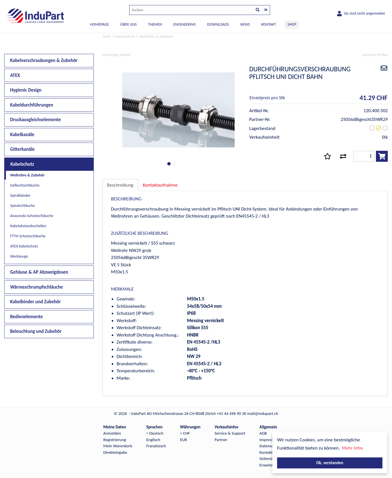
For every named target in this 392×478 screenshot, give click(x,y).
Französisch (156, 445)
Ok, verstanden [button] (329, 462)
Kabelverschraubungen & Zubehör (44, 60)
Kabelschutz (22, 164)
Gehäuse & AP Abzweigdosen (39, 272)
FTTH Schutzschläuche (28, 236)
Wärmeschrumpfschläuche (36, 287)
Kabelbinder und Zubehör (35, 302)
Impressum (269, 439)
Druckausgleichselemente (35, 120)
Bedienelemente (26, 317)
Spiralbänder (20, 195)
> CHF (185, 433)
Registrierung (114, 439)
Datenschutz (269, 445)
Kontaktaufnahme (160, 185)
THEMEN (155, 24)
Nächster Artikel (375, 54)
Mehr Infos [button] (352, 448)
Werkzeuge (19, 256)
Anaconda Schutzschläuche (31, 215)
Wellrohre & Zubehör (27, 175)
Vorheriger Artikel (116, 54)
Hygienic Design (25, 90)
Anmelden (112, 433)
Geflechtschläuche (24, 185)
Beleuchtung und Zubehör (36, 331)
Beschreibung (120, 185)
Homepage (99, 24)
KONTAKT (268, 24)
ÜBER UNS (128, 24)
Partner (221, 439)
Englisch (153, 439)
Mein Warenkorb (117, 445)
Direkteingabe (115, 452)
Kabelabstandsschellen (28, 225)
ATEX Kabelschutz (24, 246)
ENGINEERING (184, 24)
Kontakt (266, 452)
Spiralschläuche (22, 205)
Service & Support (230, 433)
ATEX (15, 75)
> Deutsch (155, 433)
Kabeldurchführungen (31, 105)
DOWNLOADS (218, 24)
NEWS (245, 24)
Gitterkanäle (22, 149)
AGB (263, 433)
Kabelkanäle (22, 135)
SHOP (291, 24)
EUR (183, 439)
